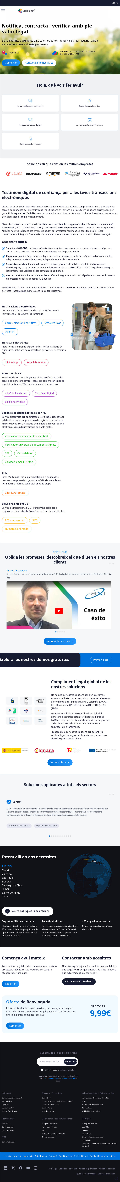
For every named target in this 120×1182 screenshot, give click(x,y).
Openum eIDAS (8, 1108)
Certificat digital (8, 1127)
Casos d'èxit (86, 1134)
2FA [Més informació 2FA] (7, 453)
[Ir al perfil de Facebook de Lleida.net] (20, 1168)
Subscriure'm (71, 1061)
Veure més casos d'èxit (60, 641)
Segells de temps (48, 1111)
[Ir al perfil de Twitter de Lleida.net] (13, 1168)
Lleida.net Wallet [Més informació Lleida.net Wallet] (15, 402)
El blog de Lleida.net (89, 1124)
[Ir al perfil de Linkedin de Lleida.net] (5, 1168)
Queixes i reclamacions (86, 1173)
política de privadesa (67, 1070)
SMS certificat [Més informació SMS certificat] (53, 323)
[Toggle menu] (3, 11)
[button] (56, 632)
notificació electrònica (19, 825)
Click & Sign (46, 1098)
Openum (5, 1104)
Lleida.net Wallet (8, 1130)
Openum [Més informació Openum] (10, 332)
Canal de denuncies (106, 1173)
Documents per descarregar (93, 1137)
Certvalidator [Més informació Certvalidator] (25, 453)
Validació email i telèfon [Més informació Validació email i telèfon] (19, 462)
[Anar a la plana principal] (26, 10)
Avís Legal (52, 1168)
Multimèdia (86, 1140)
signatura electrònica (46, 825)
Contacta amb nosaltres (39, 63)
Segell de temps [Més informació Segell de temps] (36, 362)
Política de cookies (107, 1168)
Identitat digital (8, 1118)
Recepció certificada (9, 1111)
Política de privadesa (88, 1168)
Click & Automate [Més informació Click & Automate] (15, 493)
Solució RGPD (47, 1108)
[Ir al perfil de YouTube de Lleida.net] (28, 1168)
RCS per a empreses (50, 1124)
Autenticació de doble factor (92, 1104)
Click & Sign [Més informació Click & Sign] (12, 362)
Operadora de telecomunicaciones (57, 1118)
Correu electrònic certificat (12, 1098)
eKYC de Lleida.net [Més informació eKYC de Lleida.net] (16, 393)
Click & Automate (8, 1142)
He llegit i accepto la (59, 1070)
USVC (84, 1101)
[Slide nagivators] (109, 563)
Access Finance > (17, 570)
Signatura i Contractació (52, 1093)
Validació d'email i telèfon (91, 1111)
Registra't (10, 984)
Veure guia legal (60, 762)
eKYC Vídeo (6, 1124)
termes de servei (68, 1078)
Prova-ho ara (100, 660)
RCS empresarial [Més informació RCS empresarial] (14, 520)
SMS (43, 1130)
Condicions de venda (68, 1168)
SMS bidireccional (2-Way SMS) (53, 1134)
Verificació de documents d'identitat (95, 1098)
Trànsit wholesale (48, 1137)
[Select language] (115, 3)
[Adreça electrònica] (51, 1062)
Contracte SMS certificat (51, 1104)
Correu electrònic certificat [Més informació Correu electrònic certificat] (20, 323)
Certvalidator (87, 1108)
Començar (11, 63)
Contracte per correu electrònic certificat (57, 1101)
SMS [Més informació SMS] (34, 520)
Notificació (6, 1093)
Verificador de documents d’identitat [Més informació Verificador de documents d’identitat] (26, 436)
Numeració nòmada (49, 1127)
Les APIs (85, 1127)
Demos (85, 1130)
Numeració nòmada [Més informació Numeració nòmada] (16, 529)
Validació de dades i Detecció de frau (98, 1093)
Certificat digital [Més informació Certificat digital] (44, 393)
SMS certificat (7, 1101)
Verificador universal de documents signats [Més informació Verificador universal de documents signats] (30, 445)
